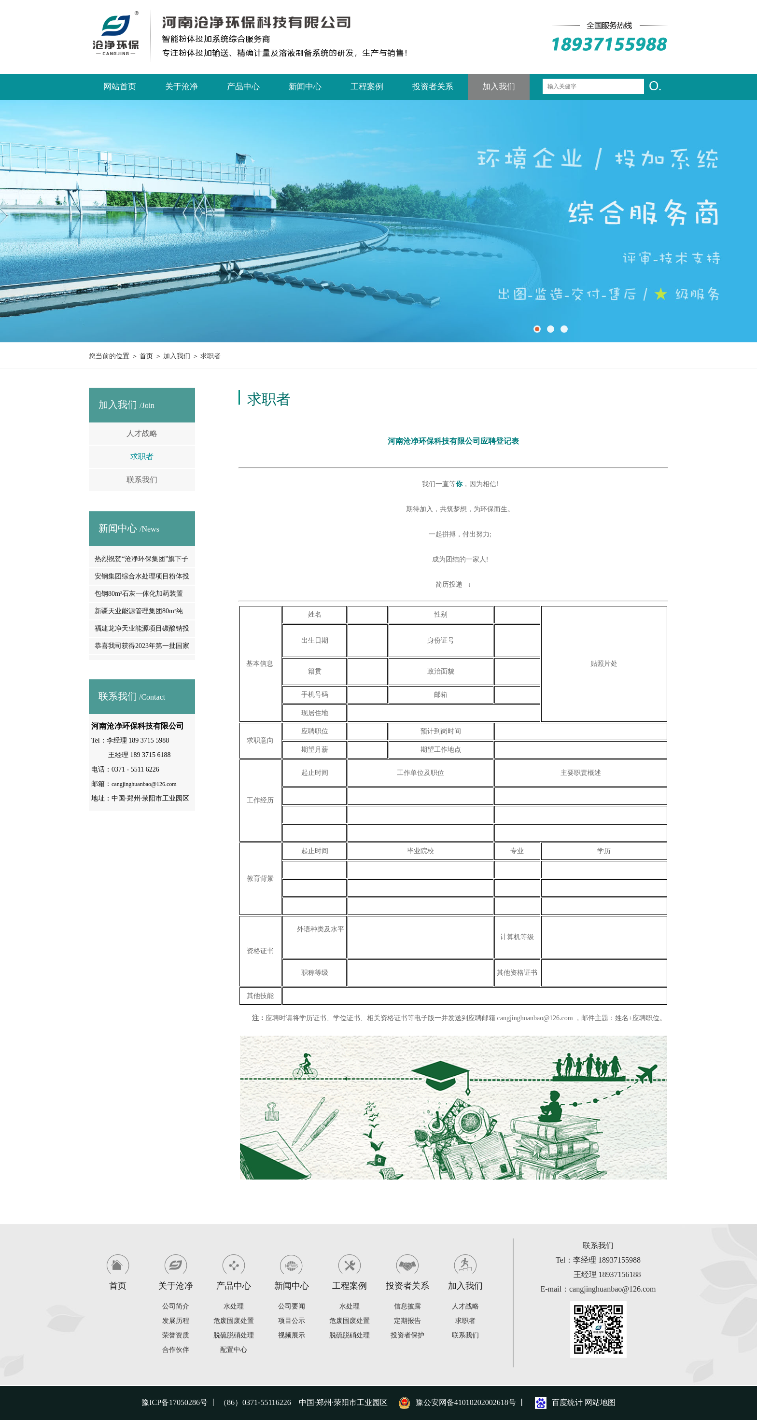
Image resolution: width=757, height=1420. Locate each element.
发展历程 (175, 1320)
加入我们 (498, 86)
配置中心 (233, 1349)
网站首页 (119, 86)
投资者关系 (432, 86)
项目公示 (291, 1320)
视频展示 (291, 1335)
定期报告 (407, 1320)
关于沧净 (181, 86)
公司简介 (175, 1306)
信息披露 (407, 1306)
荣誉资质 (175, 1335)
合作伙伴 (175, 1349)
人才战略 (141, 433)
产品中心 (243, 86)
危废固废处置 (233, 1320)
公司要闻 (291, 1306)
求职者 (142, 456)
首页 (146, 356)
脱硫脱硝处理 (233, 1335)
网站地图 (600, 1402)
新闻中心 (305, 86)
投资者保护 (407, 1335)
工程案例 (366, 86)
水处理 (234, 1306)
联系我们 (141, 480)
